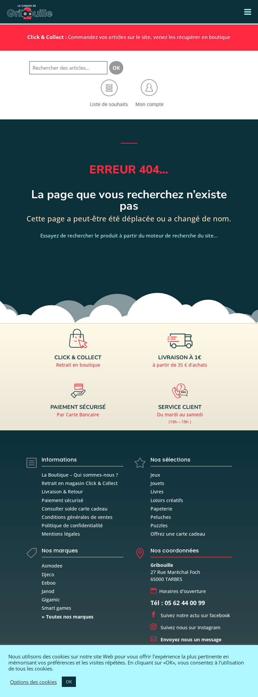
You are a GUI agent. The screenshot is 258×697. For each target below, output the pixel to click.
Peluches (160, 517)
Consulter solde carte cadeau (75, 508)
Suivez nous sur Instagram (185, 627)
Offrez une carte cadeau (177, 534)
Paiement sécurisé (62, 500)
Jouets (157, 483)
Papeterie (161, 508)
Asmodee (52, 565)
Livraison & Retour (62, 491)
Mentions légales (61, 534)
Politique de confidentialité (72, 525)
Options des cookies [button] (33, 682)
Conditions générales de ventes (77, 517)
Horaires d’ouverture (178, 591)
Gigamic (51, 599)
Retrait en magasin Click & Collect (80, 483)
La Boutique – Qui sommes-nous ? (80, 475)
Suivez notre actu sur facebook (190, 615)
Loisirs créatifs (166, 500)
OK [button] (69, 682)
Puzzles (159, 525)
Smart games (56, 608)
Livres (157, 491)
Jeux (155, 475)
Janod (48, 591)
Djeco (48, 574)
